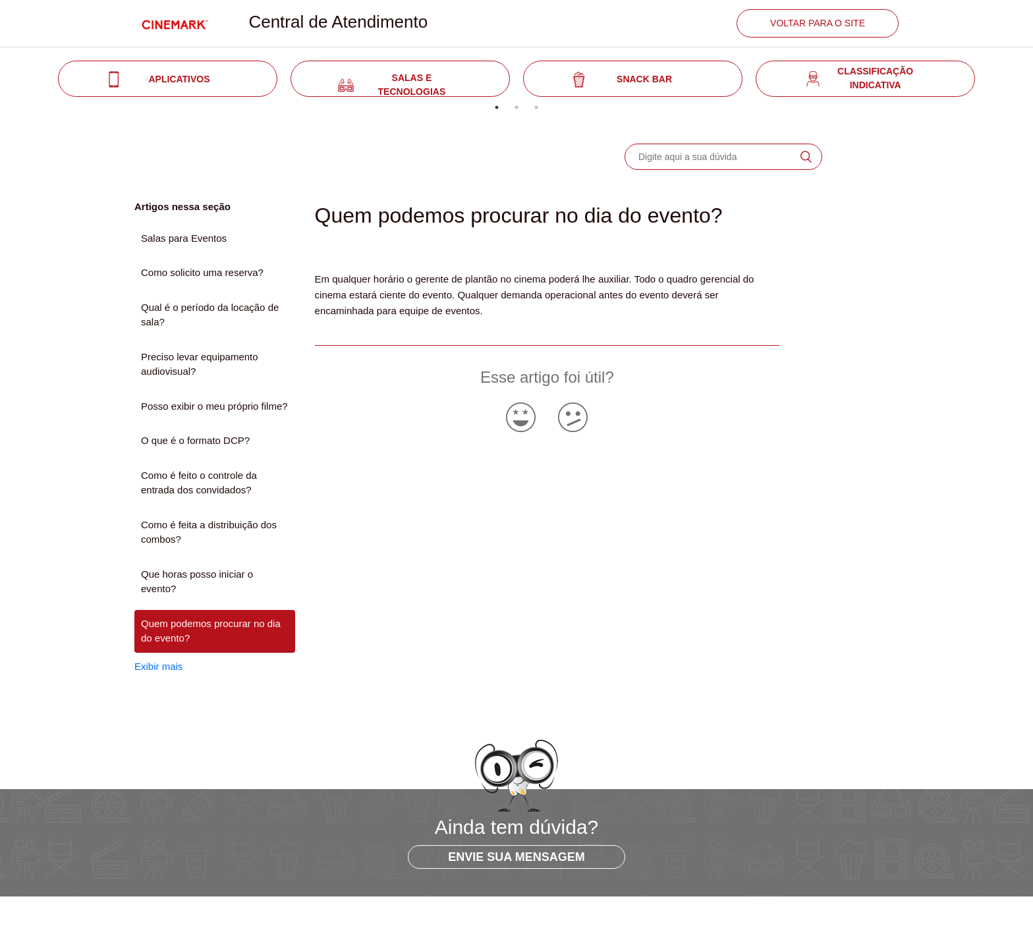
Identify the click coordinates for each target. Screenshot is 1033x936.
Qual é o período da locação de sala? (210, 315)
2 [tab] (516, 107)
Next (991, 79)
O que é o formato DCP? (195, 440)
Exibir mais (158, 666)
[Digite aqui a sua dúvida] (723, 157)
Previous (41, 79)
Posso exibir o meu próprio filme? (214, 406)
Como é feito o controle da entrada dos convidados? (199, 483)
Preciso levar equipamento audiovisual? (199, 364)
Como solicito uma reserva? (202, 272)
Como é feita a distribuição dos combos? (209, 532)
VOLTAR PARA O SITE (817, 23)
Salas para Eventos (184, 238)
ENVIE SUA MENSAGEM (516, 857)
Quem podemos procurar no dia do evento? (211, 631)
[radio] (521, 417)
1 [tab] (496, 107)
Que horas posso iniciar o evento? (197, 581)
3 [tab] (536, 107)
